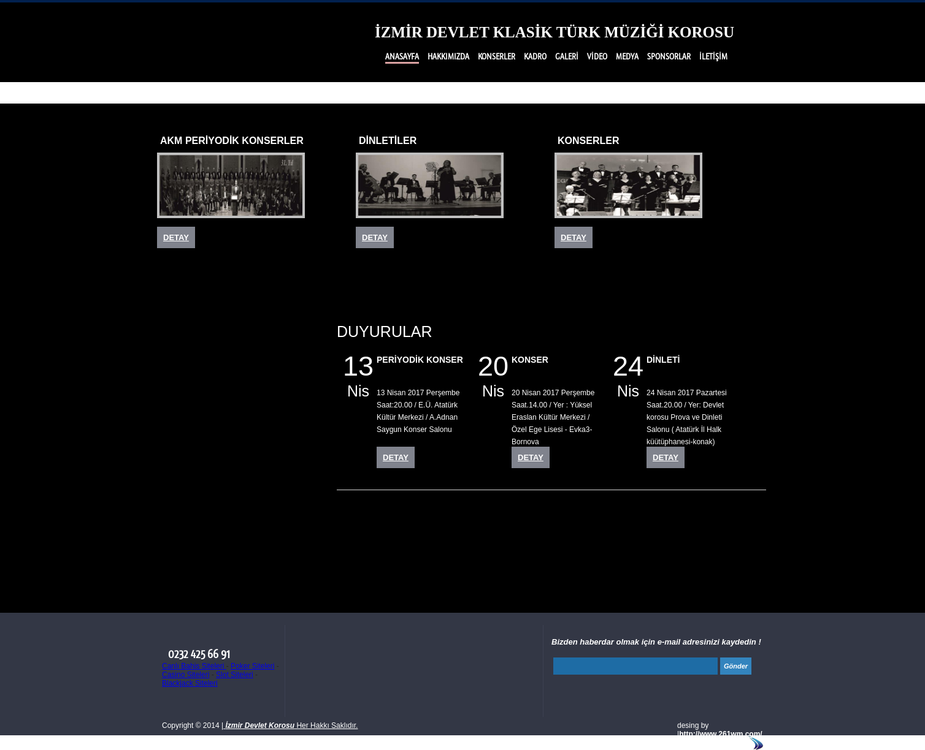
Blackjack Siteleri (190, 683)
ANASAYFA (402, 56)
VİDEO (597, 56)
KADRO (535, 56)
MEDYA (627, 56)
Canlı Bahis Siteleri (194, 666)
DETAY (176, 237)
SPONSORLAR (669, 56)
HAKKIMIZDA (448, 56)
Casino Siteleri (185, 674)
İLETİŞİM (713, 56)
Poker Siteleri (252, 666)
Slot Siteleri (234, 674)
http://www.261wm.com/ (720, 734)
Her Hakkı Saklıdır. (290, 725)
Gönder (736, 666)
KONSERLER (496, 56)
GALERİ (566, 56)
